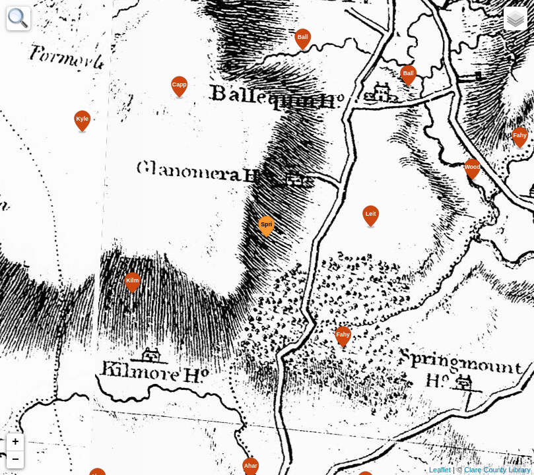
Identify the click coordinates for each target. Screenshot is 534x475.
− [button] (15, 460)
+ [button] (15, 442)
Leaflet (440, 470)
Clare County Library (497, 470)
